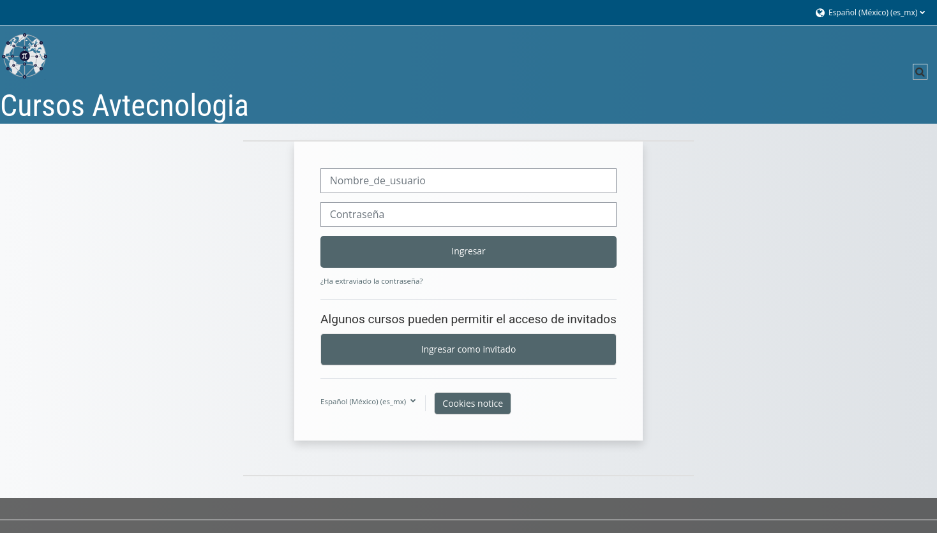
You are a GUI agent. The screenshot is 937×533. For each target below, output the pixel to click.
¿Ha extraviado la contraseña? (371, 281)
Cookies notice (472, 403)
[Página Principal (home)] (25, 56)
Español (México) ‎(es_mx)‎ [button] (364, 401)
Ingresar (468, 251)
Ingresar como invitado (468, 349)
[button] (869, 13)
